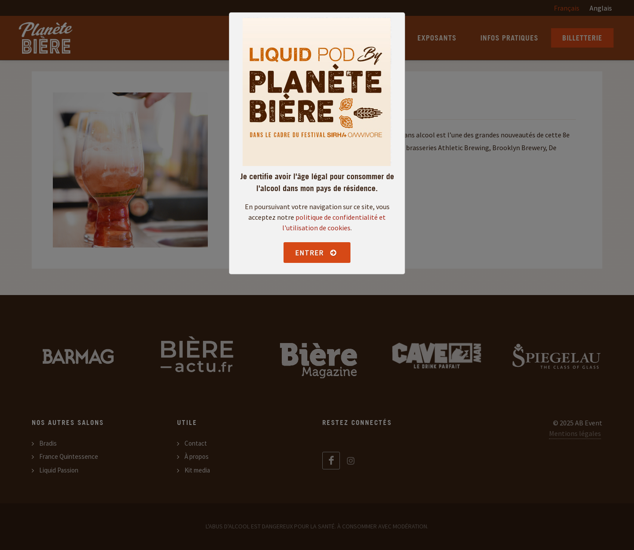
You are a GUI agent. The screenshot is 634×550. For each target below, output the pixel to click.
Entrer (316, 252)
